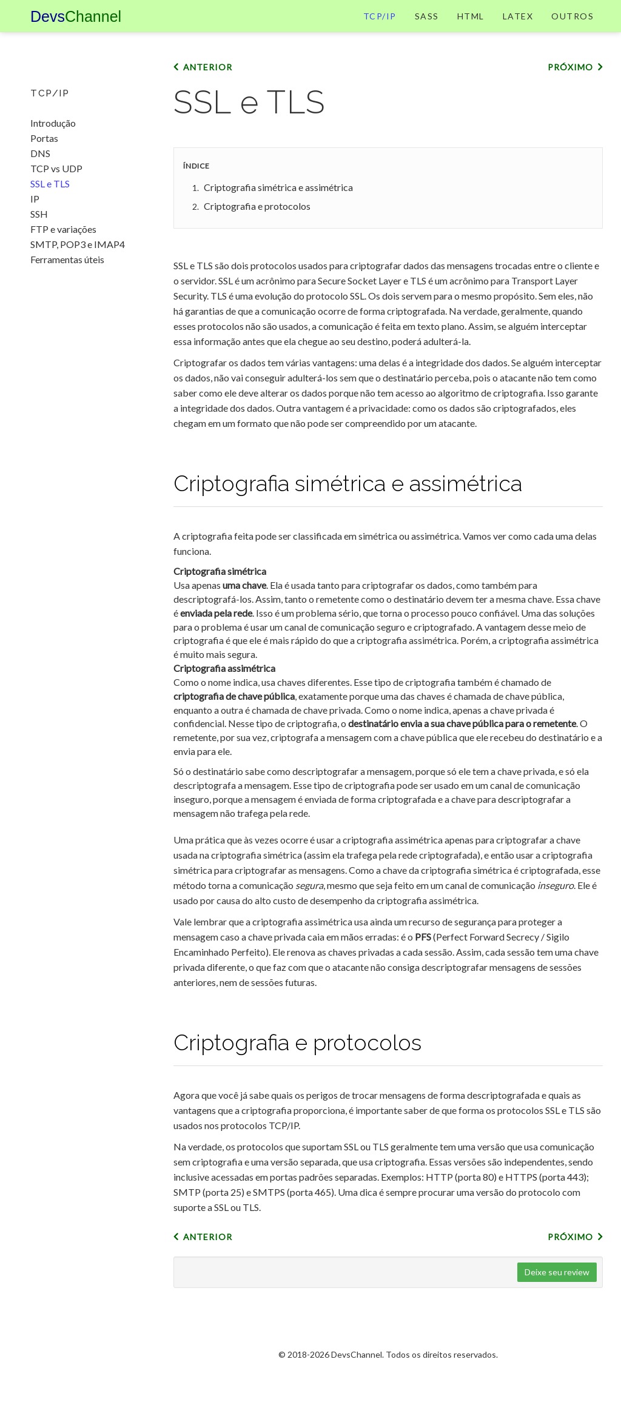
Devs (75, 27)
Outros (572, 27)
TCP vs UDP (56, 168)
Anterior (207, 90)
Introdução (53, 123)
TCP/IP (380, 27)
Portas (44, 138)
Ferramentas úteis (67, 259)
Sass (427, 27)
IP (34, 198)
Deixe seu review (557, 1295)
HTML (471, 27)
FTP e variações (63, 229)
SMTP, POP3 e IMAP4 (77, 244)
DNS (40, 153)
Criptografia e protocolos (257, 229)
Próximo (570, 90)
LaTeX (518, 27)
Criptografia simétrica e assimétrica (278, 210)
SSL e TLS (50, 183)
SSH (39, 214)
